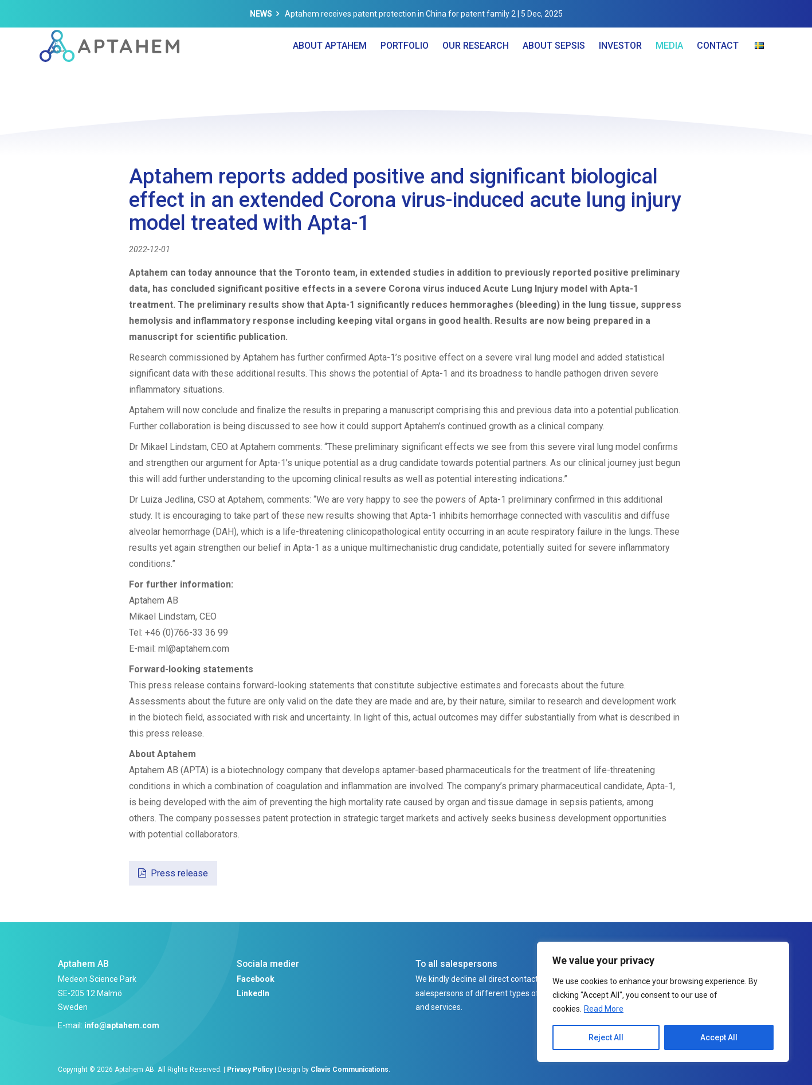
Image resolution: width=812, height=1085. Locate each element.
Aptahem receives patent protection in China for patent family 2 (400, 13)
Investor (620, 68)
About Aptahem (330, 68)
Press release (179, 873)
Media (669, 68)
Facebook (255, 979)
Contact (718, 68)
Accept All (719, 1037)
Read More (603, 1008)
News (261, 13)
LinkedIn (253, 993)
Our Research (475, 68)
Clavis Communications (350, 1070)
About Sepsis (554, 68)
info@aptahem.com (121, 1025)
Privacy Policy (250, 1070)
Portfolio (404, 68)
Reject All (606, 1037)
